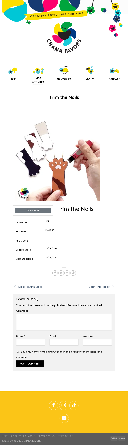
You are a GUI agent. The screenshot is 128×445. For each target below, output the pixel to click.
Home (5, 436)
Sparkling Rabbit (102, 286)
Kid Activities (18, 436)
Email (53, 336)
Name (20, 336)
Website (88, 336)
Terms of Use (65, 436)
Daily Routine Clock (28, 286)
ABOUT (32, 436)
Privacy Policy (46, 436)
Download (33, 210)
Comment (22, 310)
